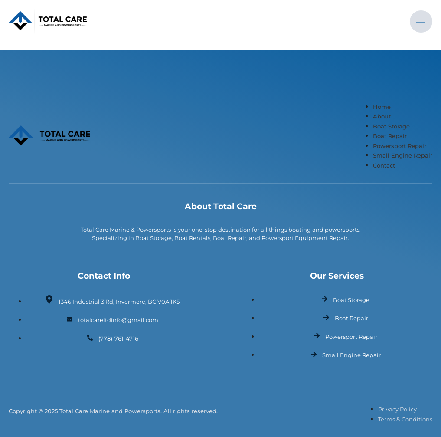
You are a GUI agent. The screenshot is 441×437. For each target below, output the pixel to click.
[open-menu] (421, 21)
